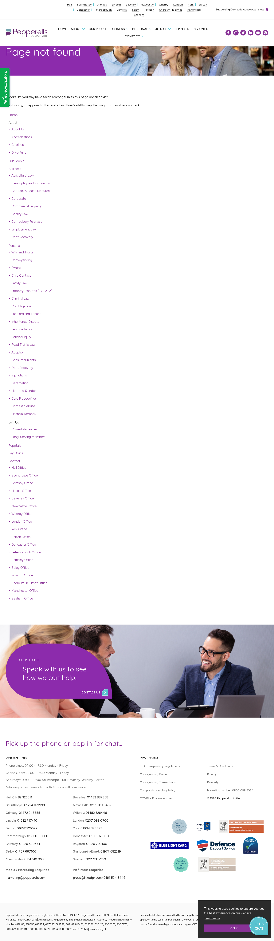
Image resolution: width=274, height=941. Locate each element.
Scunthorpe (84, 4)
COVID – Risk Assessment (157, 798)
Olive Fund (18, 152)
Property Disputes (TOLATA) (31, 291)
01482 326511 (22, 797)
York (191, 4)
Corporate (18, 198)
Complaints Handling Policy (157, 790)
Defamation (19, 383)
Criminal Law (20, 298)
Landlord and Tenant (26, 314)
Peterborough (103, 9)
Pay (201, 29)
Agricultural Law (22, 175)
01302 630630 (99, 836)
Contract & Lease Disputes (30, 191)
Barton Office (21, 537)
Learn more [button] (212, 918)
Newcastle (147, 4)
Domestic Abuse (23, 406)
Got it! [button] (234, 928)
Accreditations (21, 137)
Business (118, 29)
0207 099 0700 (96, 820)
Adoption (18, 352)
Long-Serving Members (28, 437)
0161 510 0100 (34, 859)
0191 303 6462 (100, 805)
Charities (17, 145)
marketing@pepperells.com (25, 877)
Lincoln (116, 4)
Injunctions (19, 375)
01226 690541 (29, 844)
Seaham (139, 15)
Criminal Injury (21, 337)
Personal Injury (21, 329)
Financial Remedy (23, 414)
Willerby (163, 4)
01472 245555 (29, 813)
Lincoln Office (21, 491)
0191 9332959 (96, 859)
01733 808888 (37, 836)
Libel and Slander (23, 391)
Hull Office (18, 467)
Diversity (213, 782)
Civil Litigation (21, 306)
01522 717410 (27, 820)
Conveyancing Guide (153, 774)
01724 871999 (34, 805)
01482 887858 (97, 797)
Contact (132, 36)
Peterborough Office (26, 552)
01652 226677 (27, 828)
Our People (98, 29)
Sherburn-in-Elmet (170, 9)
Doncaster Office (23, 544)
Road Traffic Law (23, 344)
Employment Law (24, 229)
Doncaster (83, 9)
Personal (140, 29)
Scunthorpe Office (24, 475)
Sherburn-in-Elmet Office (29, 583)
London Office (21, 521)
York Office (19, 529)
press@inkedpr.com (87, 877)
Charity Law (19, 214)
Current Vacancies (24, 429)
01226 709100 (96, 844)
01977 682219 (110, 851)
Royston (149, 9)
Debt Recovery (22, 237)
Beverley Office (22, 498)
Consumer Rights (23, 360)
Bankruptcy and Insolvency (30, 183)
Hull (69, 4)
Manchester (194, 9)
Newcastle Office (24, 506)
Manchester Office (24, 590)
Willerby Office (21, 514)
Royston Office (22, 575)
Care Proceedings (24, 398)
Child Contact (21, 275)
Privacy (212, 774)
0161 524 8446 (114, 877)
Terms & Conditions (220, 766)
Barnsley (122, 9)
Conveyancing (21, 260)
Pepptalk (182, 29)
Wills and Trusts (22, 252)
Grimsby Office (22, 483)
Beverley (131, 4)
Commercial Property (26, 206)
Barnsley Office (22, 560)
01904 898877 (91, 828)
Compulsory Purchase (26, 221)
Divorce (16, 268)
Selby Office (20, 567)
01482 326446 (96, 813)
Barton (203, 4)
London (178, 4)
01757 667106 (25, 851)
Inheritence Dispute (25, 321)
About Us (18, 129)
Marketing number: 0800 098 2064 (230, 790)
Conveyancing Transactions (158, 782)
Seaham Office (22, 598)
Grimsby (102, 4)
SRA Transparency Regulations (160, 766)
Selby (135, 9)
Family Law (19, 283)
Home (62, 29)
